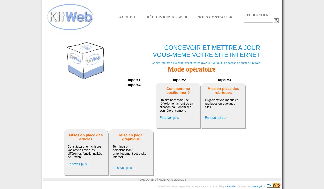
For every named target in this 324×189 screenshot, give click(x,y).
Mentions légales (172, 179)
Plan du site (147, 179)
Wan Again (257, 186)
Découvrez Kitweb (167, 17)
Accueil (127, 17)
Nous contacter (215, 17)
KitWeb (231, 186)
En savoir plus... (170, 118)
